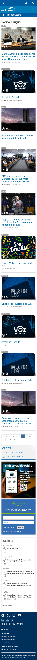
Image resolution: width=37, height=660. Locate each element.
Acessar (20, 527)
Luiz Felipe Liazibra (6, 141)
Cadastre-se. (17, 531)
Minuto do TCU (7, 557)
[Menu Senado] (3, 3)
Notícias (4, 25)
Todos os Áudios (9, 604)
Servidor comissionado (8, 636)
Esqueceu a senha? (9, 527)
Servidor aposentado (8, 639)
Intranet (4, 629)
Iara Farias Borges (5, 184)
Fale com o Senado (8, 649)
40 (11, 439)
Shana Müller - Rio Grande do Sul (17, 264)
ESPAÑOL (12, 624)
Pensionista (5, 642)
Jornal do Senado (10, 97)
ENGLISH (4, 624)
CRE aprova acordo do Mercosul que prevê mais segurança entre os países (15, 179)
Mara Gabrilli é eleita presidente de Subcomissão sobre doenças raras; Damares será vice (18, 56)
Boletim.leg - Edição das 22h (16, 303)
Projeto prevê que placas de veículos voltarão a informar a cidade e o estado (17, 222)
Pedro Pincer (4, 227)
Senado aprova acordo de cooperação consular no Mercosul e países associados (17, 421)
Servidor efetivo (6, 633)
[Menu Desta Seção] (18, 15)
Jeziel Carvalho (5, 268)
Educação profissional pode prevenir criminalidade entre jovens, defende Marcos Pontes (19, 597)
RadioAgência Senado (6, 100)
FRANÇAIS (19, 624)
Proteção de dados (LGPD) (9, 646)
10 (30, 436)
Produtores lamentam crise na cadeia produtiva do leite (17, 136)
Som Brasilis (5, 234)
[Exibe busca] (33, 9)
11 (3, 439)
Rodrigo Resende (5, 62)
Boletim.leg (4, 275)
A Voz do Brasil (5, 69)
